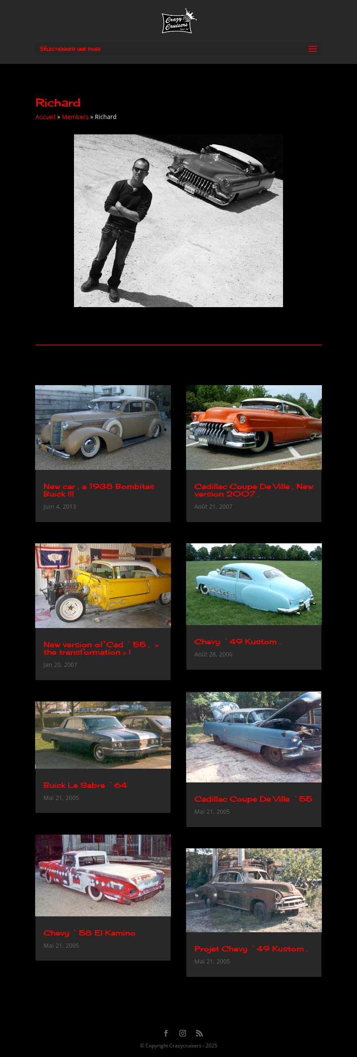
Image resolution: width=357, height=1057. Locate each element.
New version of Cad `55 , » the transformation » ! (100, 648)
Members (75, 117)
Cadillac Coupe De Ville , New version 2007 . (253, 490)
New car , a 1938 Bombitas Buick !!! (98, 490)
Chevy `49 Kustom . (237, 641)
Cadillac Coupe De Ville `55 (253, 798)
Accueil (46, 117)
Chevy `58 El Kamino (89, 932)
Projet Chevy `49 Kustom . (251, 948)
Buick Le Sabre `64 (85, 785)
